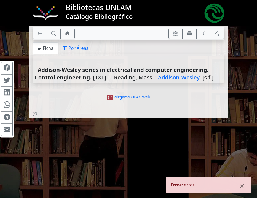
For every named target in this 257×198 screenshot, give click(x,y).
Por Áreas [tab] (75, 48)
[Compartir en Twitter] (7, 80)
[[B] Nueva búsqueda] (54, 34)
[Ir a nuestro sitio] (67, 34)
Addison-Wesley (178, 77)
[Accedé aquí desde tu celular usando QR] (175, 34)
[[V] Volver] (40, 34)
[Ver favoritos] (217, 34)
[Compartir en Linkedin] (7, 93)
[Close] (241, 186)
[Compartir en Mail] (7, 130)
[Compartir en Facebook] (7, 68)
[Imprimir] (189, 34)
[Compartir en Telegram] (7, 117)
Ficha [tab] (45, 48)
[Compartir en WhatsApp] (7, 105)
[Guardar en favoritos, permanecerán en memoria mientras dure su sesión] (203, 34)
